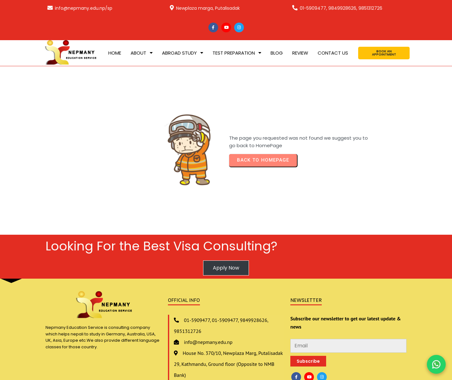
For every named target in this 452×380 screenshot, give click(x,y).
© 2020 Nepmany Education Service (226, 363)
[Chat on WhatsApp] (436, 364)
